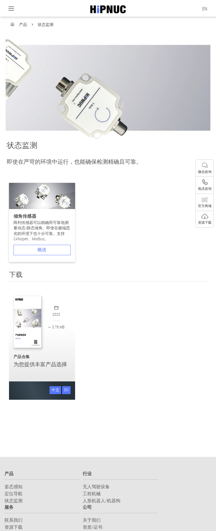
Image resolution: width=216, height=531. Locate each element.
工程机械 (92, 493)
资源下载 (13, 527)
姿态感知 (13, 486)
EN (204, 9)
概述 (41, 249)
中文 (55, 390)
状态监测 (45, 24)
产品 (23, 24)
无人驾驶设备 (96, 486)
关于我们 (92, 520)
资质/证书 (92, 527)
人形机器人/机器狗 (101, 500)
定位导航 (13, 493)
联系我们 (13, 520)
